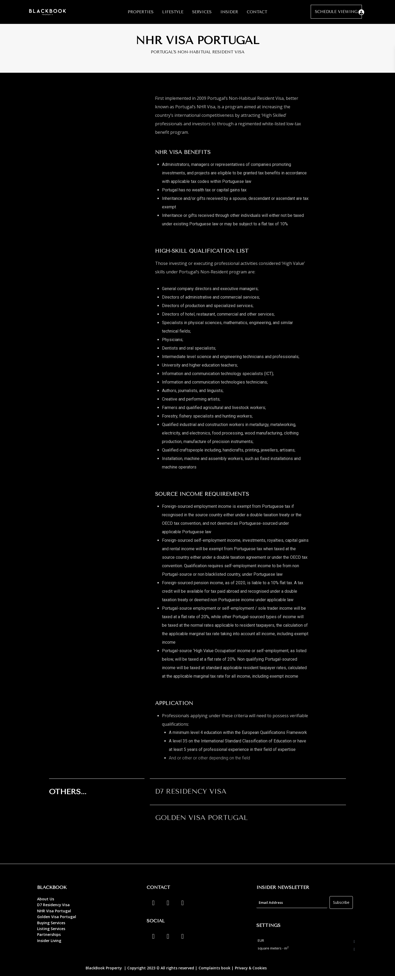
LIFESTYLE (172, 12)
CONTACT (257, 12)
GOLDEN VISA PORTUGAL (201, 818)
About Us (45, 898)
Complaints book (214, 967)
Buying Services (51, 922)
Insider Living (49, 940)
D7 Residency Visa (53, 904)
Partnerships (49, 934)
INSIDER (229, 12)
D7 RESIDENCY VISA (190, 791)
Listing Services (51, 928)
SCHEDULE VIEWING (336, 11)
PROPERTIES (140, 12)
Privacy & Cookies (251, 967)
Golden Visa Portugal (56, 916)
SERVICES (202, 12)
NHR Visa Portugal (54, 910)
